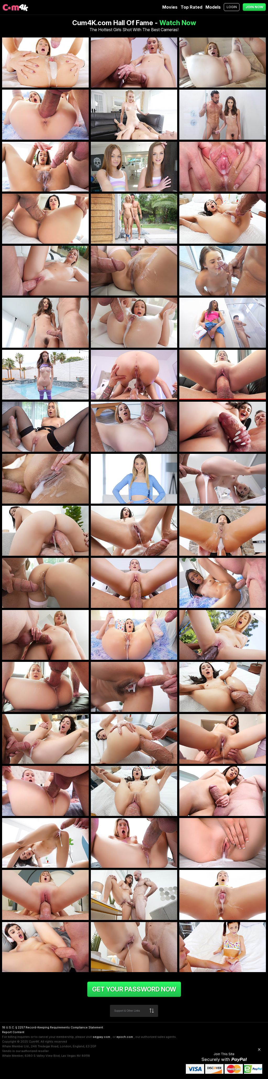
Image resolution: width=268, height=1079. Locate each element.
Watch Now (177, 23)
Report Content (13, 1032)
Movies (169, 7)
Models (213, 7)
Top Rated (191, 7)
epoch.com (124, 1037)
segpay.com (101, 1037)
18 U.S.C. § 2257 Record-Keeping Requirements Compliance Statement (52, 1027)
